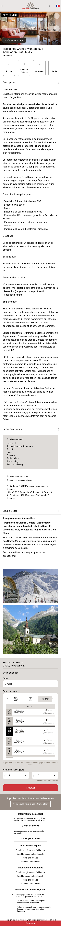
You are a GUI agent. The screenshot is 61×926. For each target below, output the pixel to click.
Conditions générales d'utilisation (30, 850)
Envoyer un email (30, 838)
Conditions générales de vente (30, 854)
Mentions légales (30, 858)
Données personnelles (30, 862)
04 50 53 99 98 (30, 825)
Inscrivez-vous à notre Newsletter (30, 804)
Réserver (30, 787)
